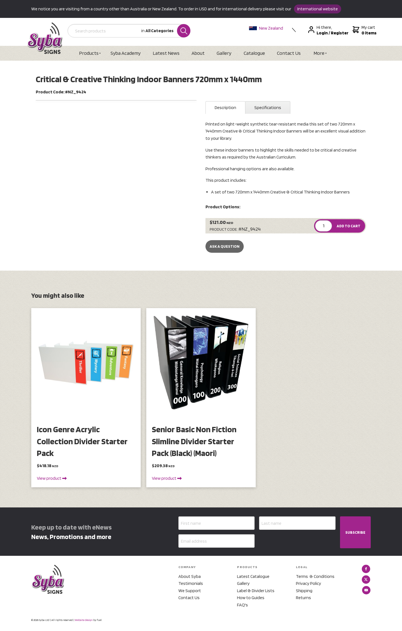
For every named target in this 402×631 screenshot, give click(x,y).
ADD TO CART (348, 226)
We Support (189, 590)
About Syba (189, 576)
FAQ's (242, 605)
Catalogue (254, 53)
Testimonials (190, 583)
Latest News (166, 53)
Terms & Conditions (315, 576)
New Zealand (266, 28)
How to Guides (250, 597)
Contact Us (289, 53)
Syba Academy (126, 53)
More (319, 53)
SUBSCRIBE (355, 532)
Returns (303, 597)
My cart (364, 30)
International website (317, 8)
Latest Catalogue (253, 576)
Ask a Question (225, 246)
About (198, 53)
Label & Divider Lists (255, 590)
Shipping (304, 590)
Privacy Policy (308, 583)
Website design (84, 619)
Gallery (224, 53)
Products (89, 53)
